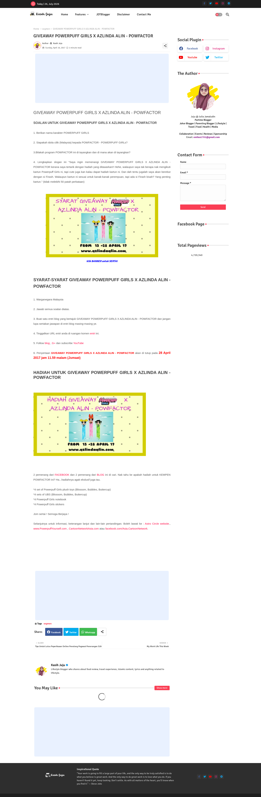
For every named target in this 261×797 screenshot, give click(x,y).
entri (93, 333)
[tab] (64, 14)
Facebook (56, 632)
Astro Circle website (157, 523)
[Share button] (102, 632)
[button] (218, 14)
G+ (53, 343)
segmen (46, 28)
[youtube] (216, 3)
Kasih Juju (58, 665)
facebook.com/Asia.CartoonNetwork (126, 528)
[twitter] (210, 3)
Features (80, 14)
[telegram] (229, 3)
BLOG (100, 474)
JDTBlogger (103, 14)
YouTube (78, 343)
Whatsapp (90, 632)
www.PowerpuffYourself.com (50, 528)
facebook (192, 48)
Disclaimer (123, 14)
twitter (218, 57)
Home (64, 14)
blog (47, 343)
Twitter (73, 632)
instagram (218, 48)
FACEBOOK (62, 474)
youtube (192, 57)
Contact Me (144, 14)
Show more (162, 687)
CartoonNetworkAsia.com (84, 528)
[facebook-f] (204, 3)
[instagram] (223, 3)
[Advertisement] (102, 78)
